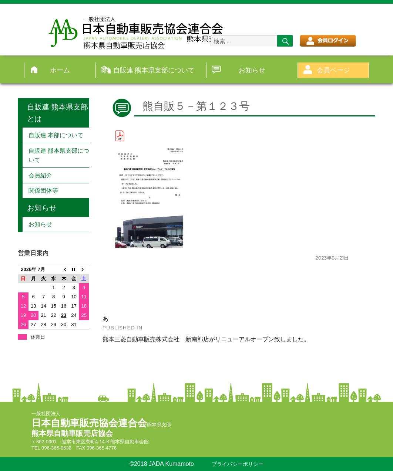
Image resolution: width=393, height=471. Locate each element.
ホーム (60, 70)
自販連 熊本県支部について (154, 70)
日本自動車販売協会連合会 (89, 422)
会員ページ (333, 70)
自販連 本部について (55, 135)
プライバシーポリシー (237, 464)
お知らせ (252, 70)
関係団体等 (43, 190)
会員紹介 (40, 175)
